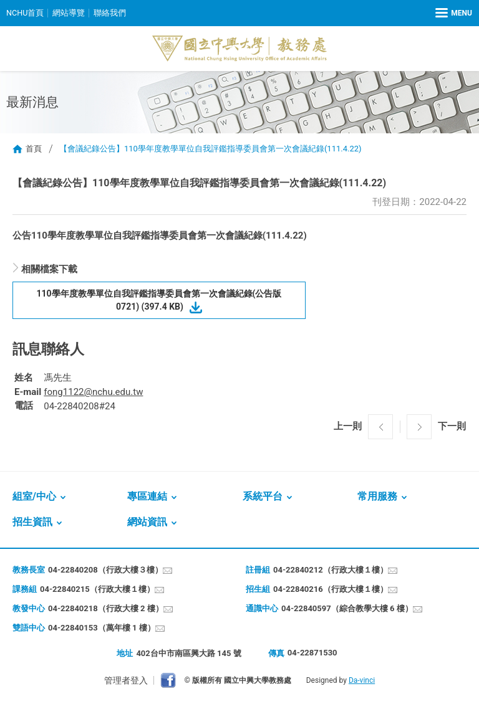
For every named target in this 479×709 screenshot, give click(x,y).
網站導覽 (69, 12)
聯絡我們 (110, 12)
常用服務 (377, 496)
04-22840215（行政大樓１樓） (97, 589)
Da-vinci (362, 680)
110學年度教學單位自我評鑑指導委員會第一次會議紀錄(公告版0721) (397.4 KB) (159, 300)
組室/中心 (34, 496)
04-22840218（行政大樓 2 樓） (105, 608)
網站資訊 (147, 522)
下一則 (452, 426)
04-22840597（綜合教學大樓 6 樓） (347, 608)
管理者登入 (126, 680)
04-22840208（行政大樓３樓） (105, 569)
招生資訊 (32, 522)
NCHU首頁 (25, 12)
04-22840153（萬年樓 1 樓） (101, 627)
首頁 (34, 148)
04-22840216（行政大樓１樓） (330, 589)
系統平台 (263, 496)
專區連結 (147, 496)
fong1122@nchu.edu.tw (93, 391)
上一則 (348, 426)
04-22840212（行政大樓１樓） (330, 569)
